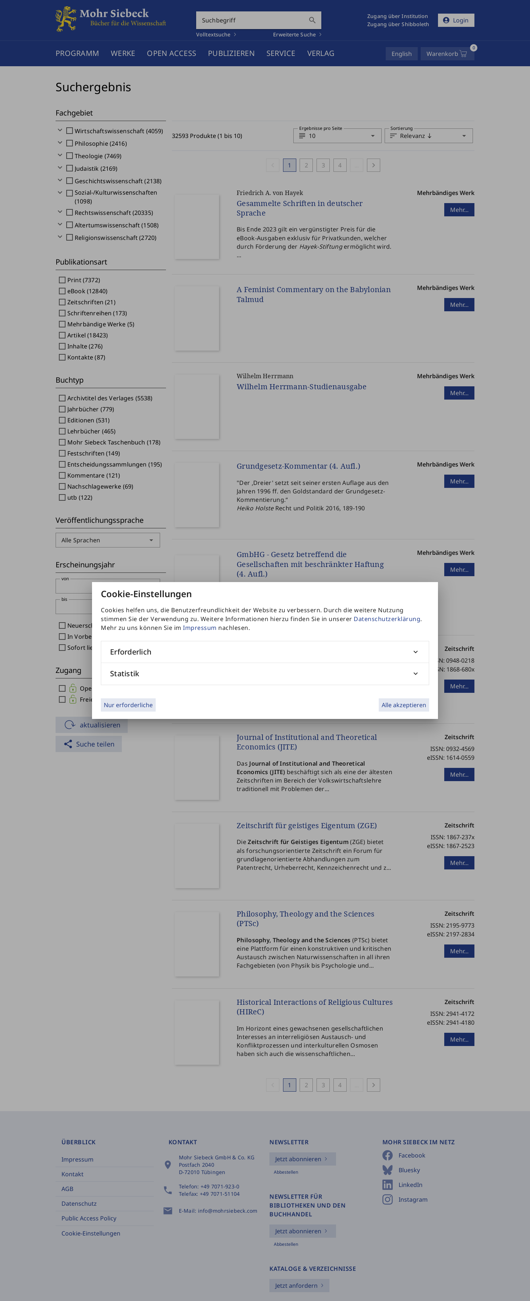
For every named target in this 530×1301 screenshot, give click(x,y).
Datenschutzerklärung (387, 619)
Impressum (200, 628)
